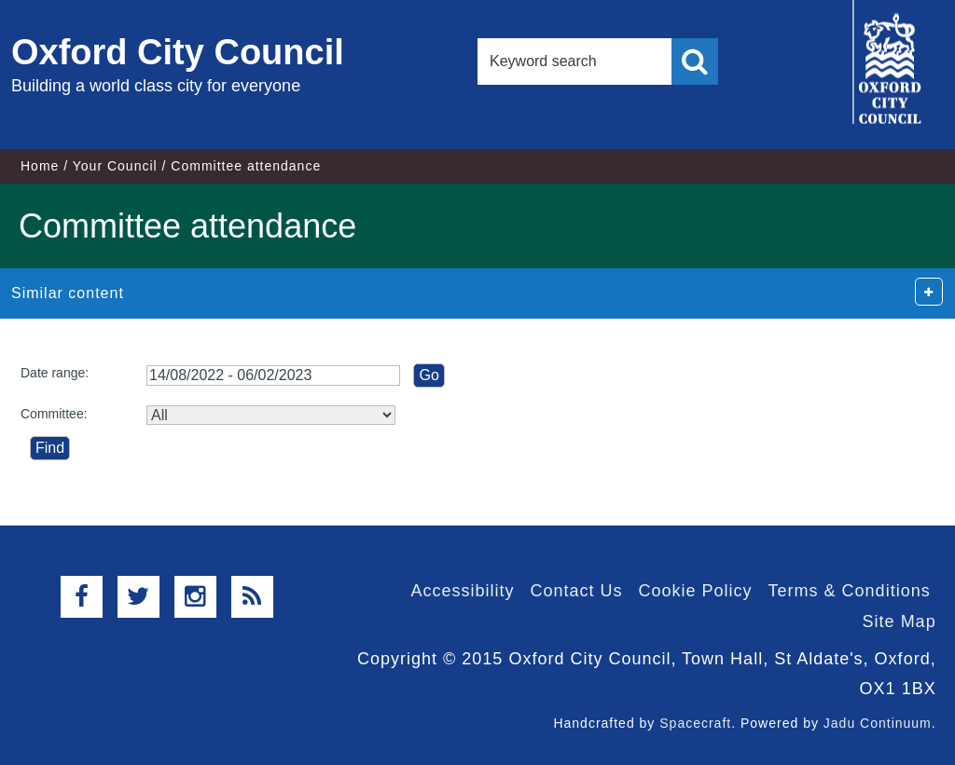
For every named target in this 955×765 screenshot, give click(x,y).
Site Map (899, 621)
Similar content (67, 293)
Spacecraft (695, 723)
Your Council (115, 165)
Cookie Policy (696, 590)
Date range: (55, 372)
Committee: (54, 413)
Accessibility (462, 590)
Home (40, 165)
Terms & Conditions (849, 590)
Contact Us (576, 590)
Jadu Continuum (878, 723)
